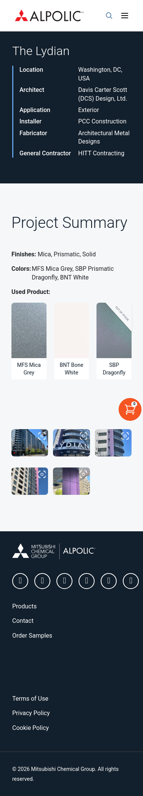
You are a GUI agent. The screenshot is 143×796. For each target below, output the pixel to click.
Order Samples (32, 635)
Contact (23, 620)
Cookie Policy (30, 727)
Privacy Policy (31, 713)
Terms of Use (30, 698)
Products (24, 606)
